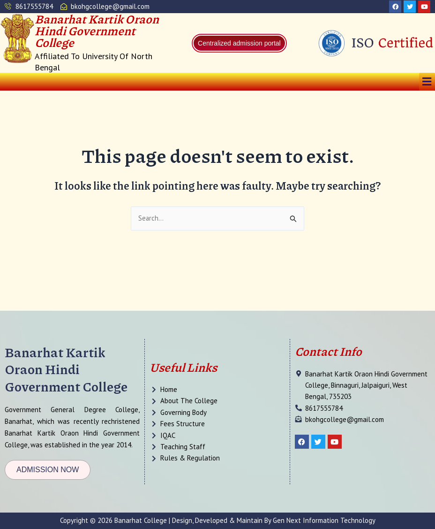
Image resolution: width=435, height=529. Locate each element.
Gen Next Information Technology (324, 520)
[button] (427, 82)
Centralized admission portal (239, 43)
